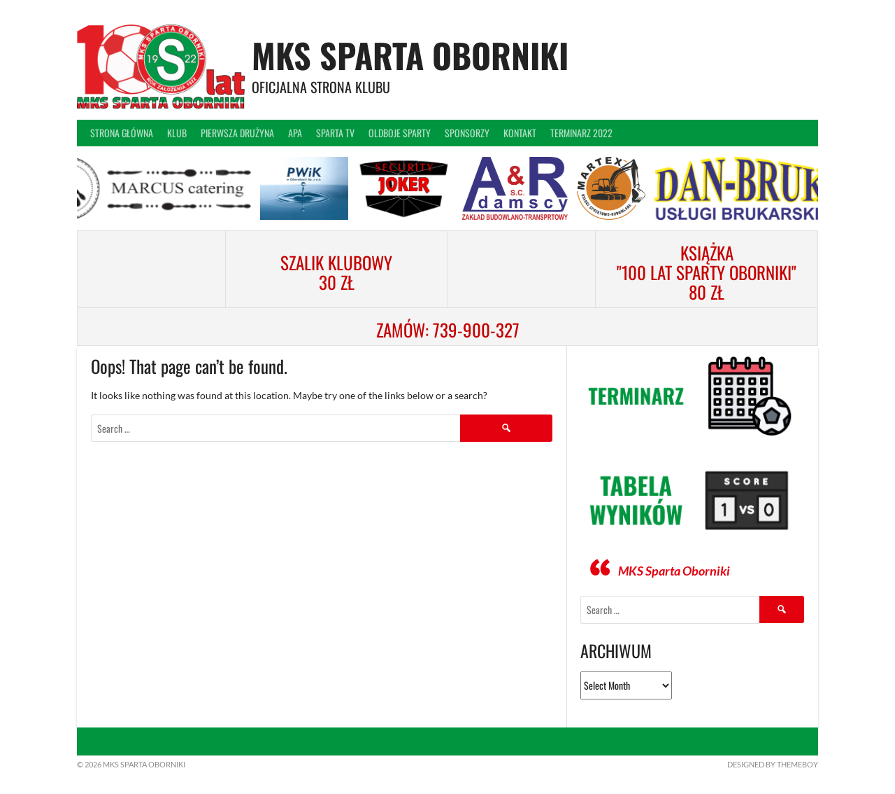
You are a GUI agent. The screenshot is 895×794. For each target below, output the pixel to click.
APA (295, 132)
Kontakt (519, 132)
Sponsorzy (467, 132)
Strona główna (121, 132)
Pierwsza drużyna (237, 132)
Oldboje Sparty (399, 132)
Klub (177, 132)
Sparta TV (335, 132)
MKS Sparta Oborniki (410, 55)
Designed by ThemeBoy (772, 764)
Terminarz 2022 (581, 132)
